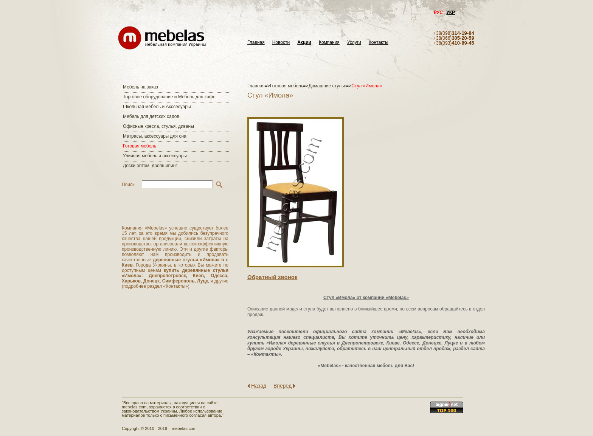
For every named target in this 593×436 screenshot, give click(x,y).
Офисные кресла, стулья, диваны (158, 126)
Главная (256, 42)
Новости (281, 42)
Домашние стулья (328, 85)
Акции (304, 42)
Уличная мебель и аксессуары (155, 155)
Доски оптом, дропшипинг (150, 165)
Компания (329, 42)
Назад (258, 386)
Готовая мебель (139, 146)
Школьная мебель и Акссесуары (157, 106)
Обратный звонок (272, 277)
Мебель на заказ (140, 87)
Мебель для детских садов (151, 116)
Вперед (282, 386)
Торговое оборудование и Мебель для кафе (169, 96)
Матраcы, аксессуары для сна (154, 136)
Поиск (128, 184)
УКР (450, 12)
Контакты (378, 42)
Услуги (354, 42)
